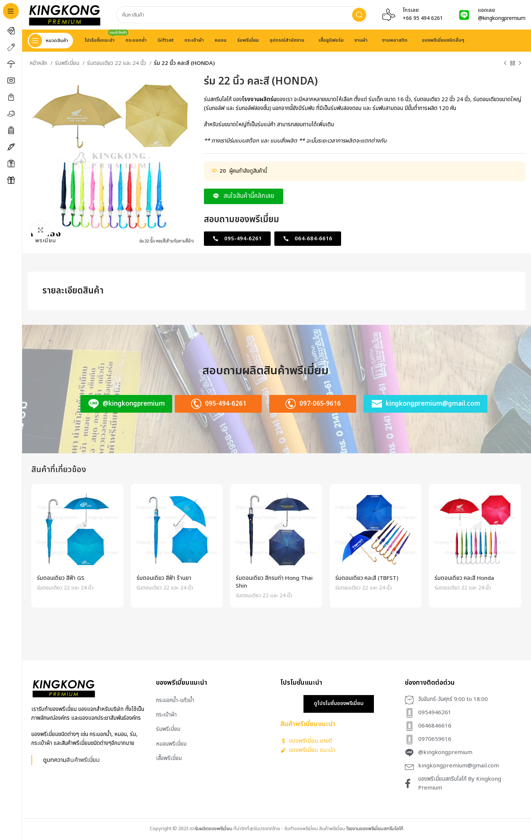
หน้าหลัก (39, 63)
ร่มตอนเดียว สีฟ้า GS (60, 578)
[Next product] (520, 63)
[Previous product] (505, 63)
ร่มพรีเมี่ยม (68, 63)
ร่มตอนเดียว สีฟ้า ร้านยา (163, 578)
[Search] (242, 14)
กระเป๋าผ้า (166, 715)
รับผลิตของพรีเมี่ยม (213, 828)
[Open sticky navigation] (50, 40)
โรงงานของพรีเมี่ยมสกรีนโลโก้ (374, 828)
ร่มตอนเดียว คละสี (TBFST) (366, 578)
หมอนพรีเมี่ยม (171, 744)
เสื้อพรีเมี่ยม (169, 758)
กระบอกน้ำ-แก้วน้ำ (175, 700)
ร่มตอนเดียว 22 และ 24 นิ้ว (117, 63)
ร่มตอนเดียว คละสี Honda (464, 578)
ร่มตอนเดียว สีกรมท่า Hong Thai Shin (274, 582)
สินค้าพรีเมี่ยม (83, 759)
